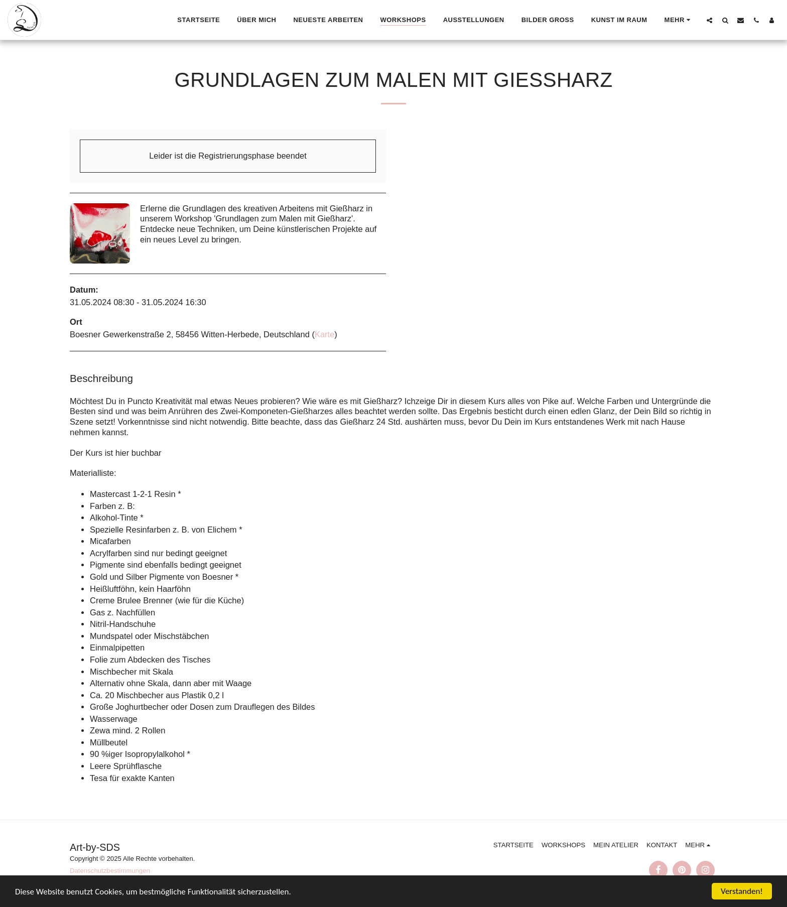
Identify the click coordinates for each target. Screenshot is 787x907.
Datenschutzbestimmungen (110, 870)
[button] (709, 20)
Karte (324, 334)
